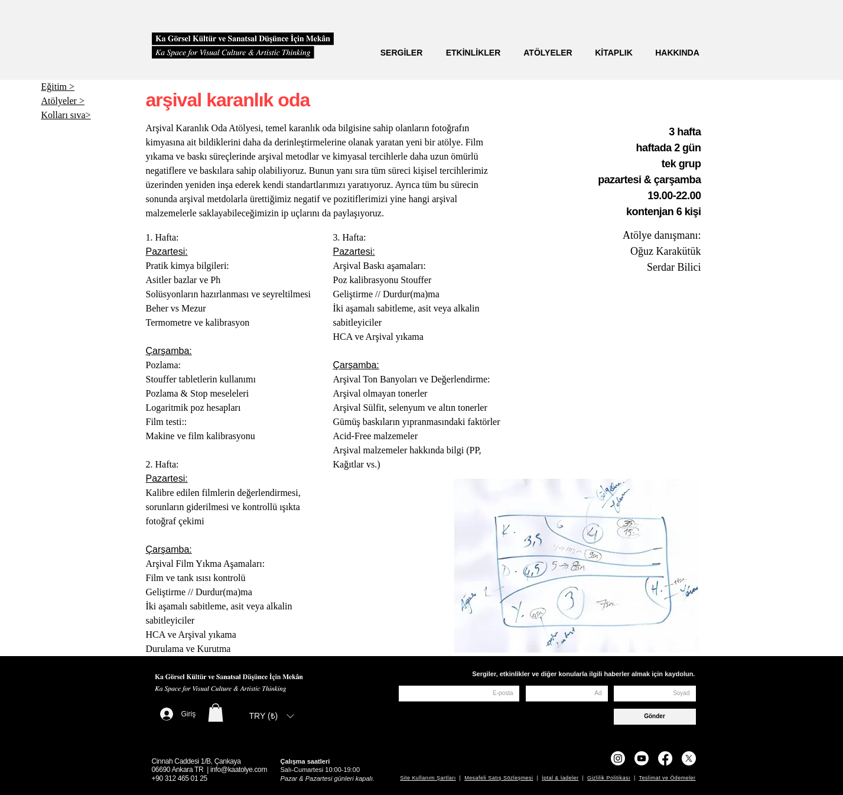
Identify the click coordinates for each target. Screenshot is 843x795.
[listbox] (271, 715)
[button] (215, 712)
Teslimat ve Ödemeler (667, 778)
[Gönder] (655, 717)
